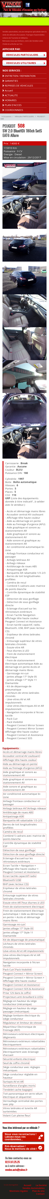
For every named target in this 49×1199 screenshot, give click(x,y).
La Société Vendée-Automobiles (34, 1186)
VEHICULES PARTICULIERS (22, 54)
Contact (40, 1193)
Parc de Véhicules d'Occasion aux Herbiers (25, 10)
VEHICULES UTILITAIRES (21, 63)
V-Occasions (6, 116)
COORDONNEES (14, 110)
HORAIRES (10, 100)
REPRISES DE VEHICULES (19, 85)
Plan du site (38, 1190)
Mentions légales (19, 1190)
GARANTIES (11, 80)
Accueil (9, 90)
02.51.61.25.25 (12, 1162)
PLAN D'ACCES (13, 105)
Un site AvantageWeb (11, 1185)
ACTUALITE (11, 95)
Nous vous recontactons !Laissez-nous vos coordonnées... (20, 1136)
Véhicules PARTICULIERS (24, 116)
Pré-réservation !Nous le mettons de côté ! (21, 1147)
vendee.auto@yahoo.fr (16, 1170)
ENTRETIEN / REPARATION (20, 75)
